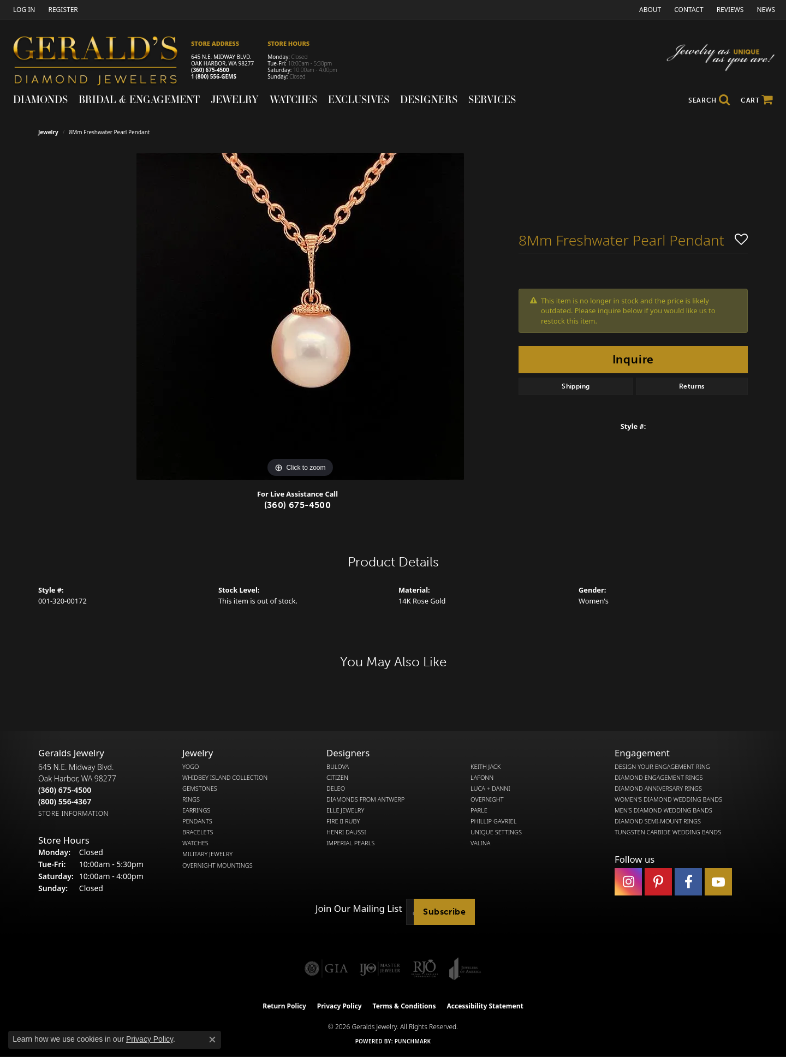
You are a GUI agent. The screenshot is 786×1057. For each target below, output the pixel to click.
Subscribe (444, 911)
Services (492, 99)
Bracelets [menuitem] (197, 832)
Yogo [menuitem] (190, 766)
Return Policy (284, 1006)
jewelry (48, 132)
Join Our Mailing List (358, 908)
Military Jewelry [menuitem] (207, 854)
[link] (62, 9)
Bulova (337, 766)
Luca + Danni (490, 788)
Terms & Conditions (404, 1006)
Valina (480, 843)
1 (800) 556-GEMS (213, 76)
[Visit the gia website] (326, 968)
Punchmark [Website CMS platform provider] (413, 1041)
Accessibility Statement (484, 1006)
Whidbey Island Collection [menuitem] (224, 777)
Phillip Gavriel (493, 821)
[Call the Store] (64, 790)
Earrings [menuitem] (196, 810)
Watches (293, 99)
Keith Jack (486, 766)
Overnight (487, 799)
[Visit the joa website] (465, 968)
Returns (692, 386)
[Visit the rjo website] (424, 968)
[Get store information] (73, 813)
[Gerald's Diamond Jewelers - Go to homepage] (101, 62)
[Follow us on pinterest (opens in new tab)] (658, 881)
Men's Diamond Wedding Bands (663, 810)
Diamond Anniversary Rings (658, 788)
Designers (428, 99)
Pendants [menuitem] (197, 821)
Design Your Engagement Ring (662, 766)
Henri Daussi (346, 832)
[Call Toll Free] (64, 801)
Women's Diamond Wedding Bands (668, 799)
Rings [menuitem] (191, 799)
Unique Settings (496, 832)
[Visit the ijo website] (379, 968)
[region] (300, 316)
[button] (23, 9)
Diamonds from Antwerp (365, 799)
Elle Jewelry (345, 810)
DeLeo (335, 788)
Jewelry (235, 99)
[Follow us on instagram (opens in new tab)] (628, 881)
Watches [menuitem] (195, 843)
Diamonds (40, 99)
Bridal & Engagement (139, 99)
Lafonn (482, 777)
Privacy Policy (339, 1006)
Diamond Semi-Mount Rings (658, 821)
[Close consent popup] (212, 1039)
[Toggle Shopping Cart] (757, 100)
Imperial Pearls (350, 843)
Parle (479, 810)
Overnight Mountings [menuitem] (217, 865)
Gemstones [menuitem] (199, 788)
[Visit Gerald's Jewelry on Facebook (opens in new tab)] (688, 881)
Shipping (576, 386)
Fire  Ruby (343, 821)
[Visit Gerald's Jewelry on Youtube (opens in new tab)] (718, 881)
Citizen (337, 777)
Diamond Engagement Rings (659, 777)
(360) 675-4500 (210, 70)
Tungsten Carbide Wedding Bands (668, 832)
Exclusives (358, 99)
